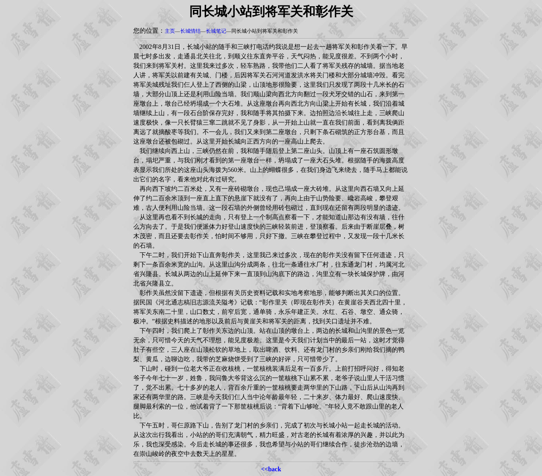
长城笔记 (216, 31)
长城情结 (190, 31)
